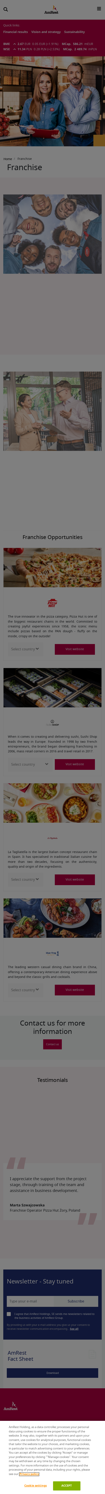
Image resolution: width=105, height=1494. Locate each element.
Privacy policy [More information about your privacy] (29, 1474)
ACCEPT (66, 1485)
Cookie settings (35, 1485)
